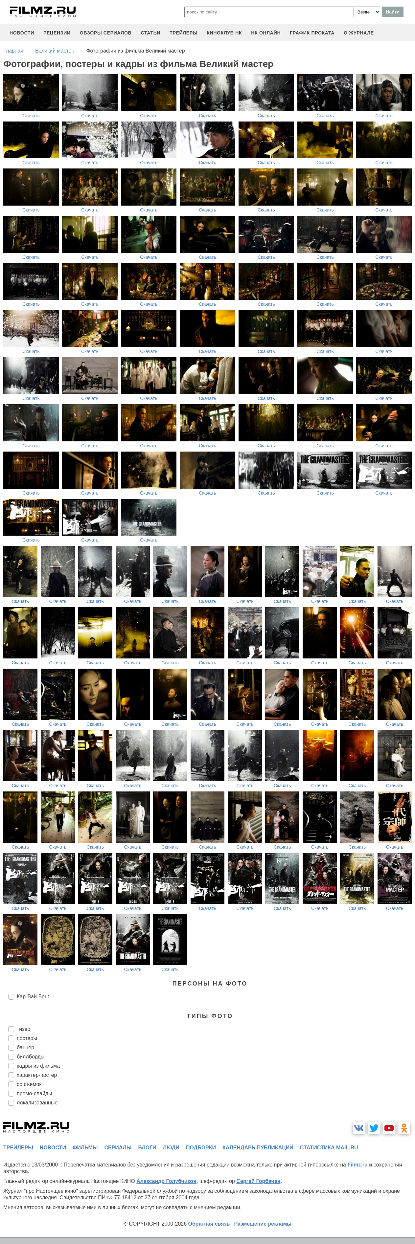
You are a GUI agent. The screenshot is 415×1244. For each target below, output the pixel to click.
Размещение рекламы (262, 1224)
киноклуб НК (224, 32)
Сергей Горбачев (258, 1181)
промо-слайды (34, 1093)
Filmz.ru (357, 1164)
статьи (150, 32)
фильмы (85, 1147)
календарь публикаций (257, 1147)
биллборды (30, 1056)
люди (171, 1147)
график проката (312, 32)
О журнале (359, 32)
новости (22, 32)
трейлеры (183, 32)
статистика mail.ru (329, 1147)
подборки (201, 1147)
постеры (27, 1038)
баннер (25, 1047)
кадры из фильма (38, 1066)
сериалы (117, 1147)
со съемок (29, 1084)
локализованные (37, 1102)
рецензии (57, 32)
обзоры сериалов (106, 32)
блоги (147, 1147)
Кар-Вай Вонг (33, 996)
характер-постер (37, 1075)
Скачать (31, 115)
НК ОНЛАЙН (266, 32)
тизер (23, 1029)
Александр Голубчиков (166, 1181)
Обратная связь (209, 1224)
